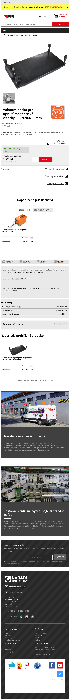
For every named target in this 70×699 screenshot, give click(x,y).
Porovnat (63, 141)
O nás (7, 648)
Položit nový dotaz (60, 324)
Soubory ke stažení (56, 176)
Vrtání (22, 35)
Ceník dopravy (40, 638)
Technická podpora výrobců (45, 648)
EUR (44, 16)
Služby (37, 640)
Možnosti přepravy (56, 169)
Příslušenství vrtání (31, 35)
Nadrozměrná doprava (58, 143)
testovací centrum (25, 521)
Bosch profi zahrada (14, 7)
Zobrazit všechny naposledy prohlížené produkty (35, 380)
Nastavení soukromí (42, 654)
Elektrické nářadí (13, 35)
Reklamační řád (41, 636)
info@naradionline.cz (17, 587)
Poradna (8, 636)
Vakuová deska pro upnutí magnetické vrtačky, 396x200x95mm (17, 359)
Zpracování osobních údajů (45, 650)
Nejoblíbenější (24, 210)
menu (5, 30)
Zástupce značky (57, 183)
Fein (8, 126)
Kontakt (8, 650)
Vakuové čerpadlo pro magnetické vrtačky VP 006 (15, 231)
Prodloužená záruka (12, 640)
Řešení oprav (10, 638)
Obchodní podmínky (42, 633)
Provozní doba (10, 652)
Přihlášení (6, 2)
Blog (6, 633)
